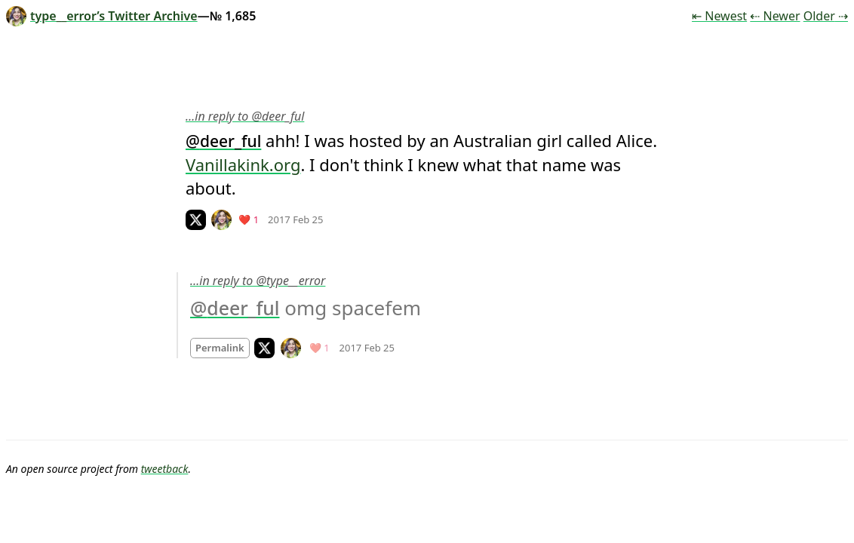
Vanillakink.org (243, 164)
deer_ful (230, 141)
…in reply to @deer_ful (245, 116)
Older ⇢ (825, 16)
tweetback (165, 469)
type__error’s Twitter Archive (102, 16)
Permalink (219, 347)
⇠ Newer (775, 16)
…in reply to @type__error (257, 280)
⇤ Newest (719, 16)
